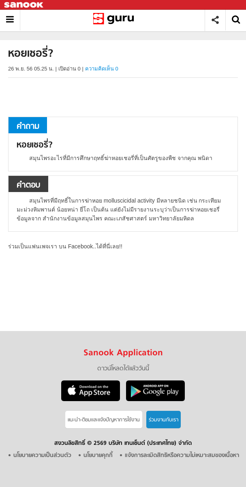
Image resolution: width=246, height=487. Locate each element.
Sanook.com (24, 5)
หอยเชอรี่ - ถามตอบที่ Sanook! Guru (115, 20)
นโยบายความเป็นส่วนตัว (42, 455)
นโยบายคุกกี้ (98, 455)
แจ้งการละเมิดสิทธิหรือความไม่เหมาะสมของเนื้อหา (182, 455)
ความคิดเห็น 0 (101, 69)
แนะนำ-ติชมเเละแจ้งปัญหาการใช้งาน (104, 420)
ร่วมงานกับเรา (163, 420)
